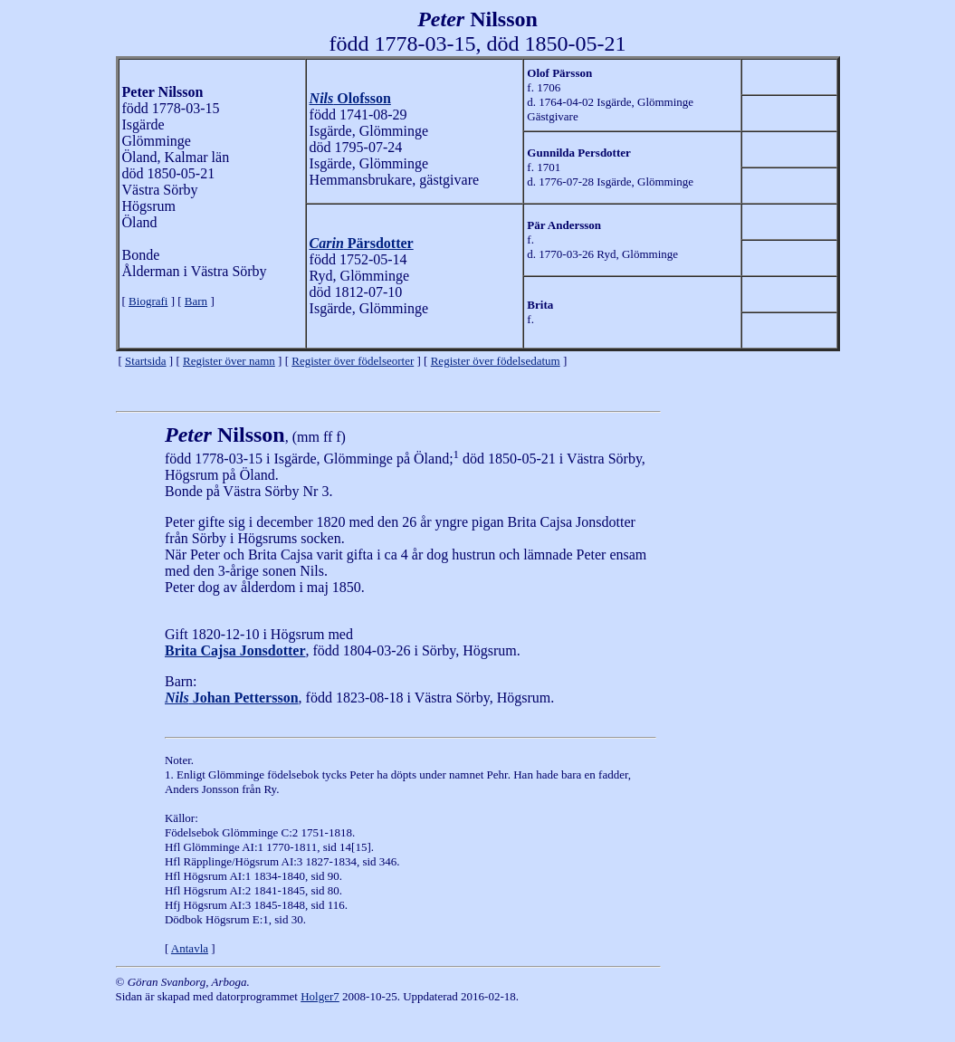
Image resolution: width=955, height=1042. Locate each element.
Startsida (146, 361)
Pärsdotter (362, 243)
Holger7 (320, 996)
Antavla (189, 948)
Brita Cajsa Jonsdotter (235, 650)
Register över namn (229, 361)
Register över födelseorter (352, 361)
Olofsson (350, 98)
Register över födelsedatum (495, 361)
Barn (196, 301)
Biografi (148, 301)
